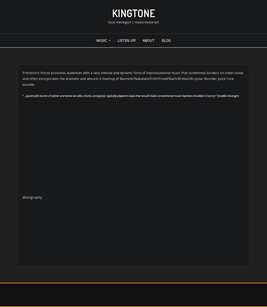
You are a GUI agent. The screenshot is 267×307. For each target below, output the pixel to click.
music (103, 40)
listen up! (126, 40)
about (148, 40)
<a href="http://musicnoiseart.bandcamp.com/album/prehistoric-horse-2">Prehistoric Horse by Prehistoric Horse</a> (133, 244)
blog (166, 40)
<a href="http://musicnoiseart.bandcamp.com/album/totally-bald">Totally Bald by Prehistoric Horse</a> (133, 212)
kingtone (133, 13)
